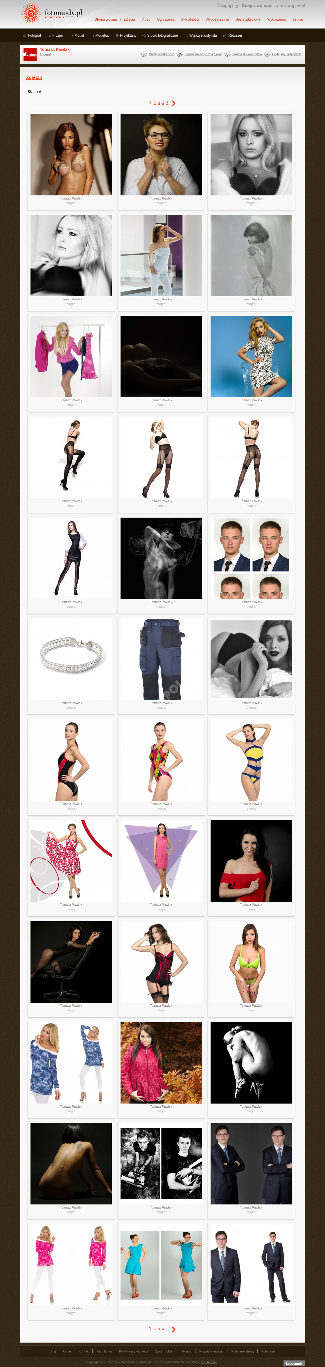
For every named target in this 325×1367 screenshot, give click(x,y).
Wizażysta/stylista (203, 35)
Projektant (128, 35)
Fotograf (34, 35)
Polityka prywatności (133, 1351)
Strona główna (106, 19)
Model (79, 35)
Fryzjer (58, 35)
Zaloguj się (227, 5)
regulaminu (209, 1362)
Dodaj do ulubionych (286, 54)
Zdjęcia (129, 19)
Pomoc (187, 1351)
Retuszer (235, 35)
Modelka (102, 35)
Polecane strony (242, 1351)
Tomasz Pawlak (55, 49)
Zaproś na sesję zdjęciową (203, 54)
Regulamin (104, 1351)
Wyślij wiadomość (161, 54)
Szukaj (297, 19)
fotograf (71, 203)
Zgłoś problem (165, 1351)
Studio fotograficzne (162, 35)
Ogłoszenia (166, 19)
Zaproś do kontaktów (247, 54)
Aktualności (190, 19)
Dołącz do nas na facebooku (294, 1363)
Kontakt (84, 1351)
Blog (53, 1351)
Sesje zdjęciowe (248, 19)
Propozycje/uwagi (211, 1351)
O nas (67, 1351)
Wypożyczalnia (217, 19)
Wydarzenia (276, 19)
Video (145, 19)
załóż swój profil (273, 5)
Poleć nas (268, 1351)
